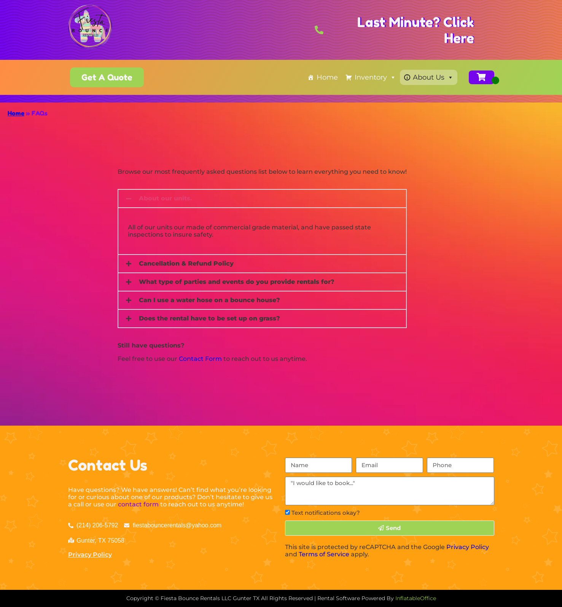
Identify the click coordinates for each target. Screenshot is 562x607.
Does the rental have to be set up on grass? (209, 318)
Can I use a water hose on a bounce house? (209, 300)
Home (327, 77)
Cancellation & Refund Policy (186, 263)
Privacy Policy (90, 554)
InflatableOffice (415, 598)
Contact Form (200, 358)
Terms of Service (324, 554)
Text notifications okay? (325, 512)
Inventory (375, 77)
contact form (138, 504)
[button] (262, 198)
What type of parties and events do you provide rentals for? (236, 281)
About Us (433, 77)
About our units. (165, 198)
